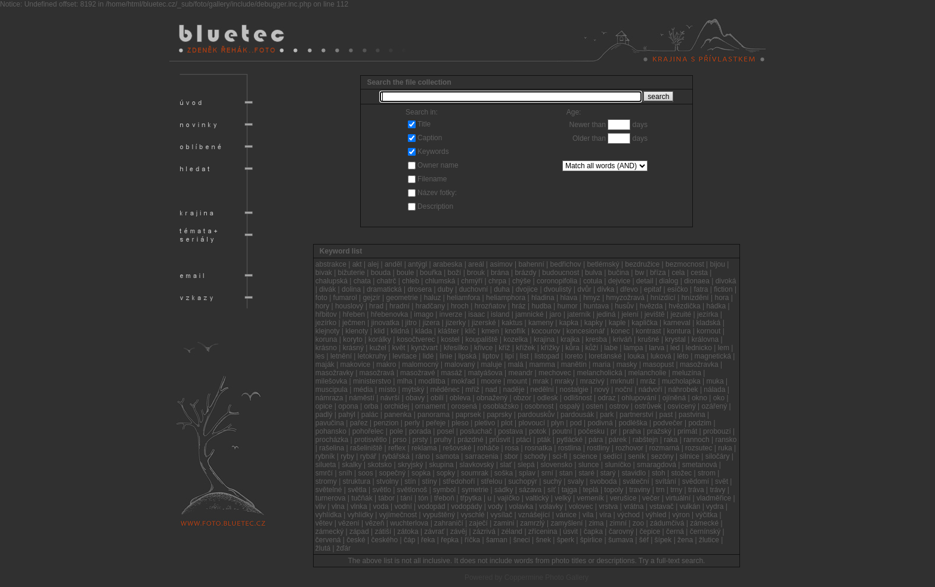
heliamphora (505, 298)
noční (624, 389)
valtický (537, 498)
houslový (349, 306)
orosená (464, 406)
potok (537, 431)
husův (624, 306)
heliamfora (463, 298)
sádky (503, 490)
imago (424, 314)
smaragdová (656, 465)
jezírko (325, 323)
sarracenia (482, 456)
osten (594, 406)
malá (516, 364)
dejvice (619, 281)
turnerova (330, 498)
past (666, 414)
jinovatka (385, 323)
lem (723, 348)
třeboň (444, 498)
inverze (451, 314)
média (363, 389)
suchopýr (522, 481)
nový (601, 389)
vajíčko (508, 498)
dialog (668, 281)
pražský (659, 431)
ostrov (619, 406)
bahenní (531, 264)
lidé (428, 356)
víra (605, 515)
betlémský (603, 264)
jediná (605, 314)
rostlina (569, 448)
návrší (390, 398)
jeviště (655, 314)
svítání (665, 481)
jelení (630, 314)
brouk (476, 272)
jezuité (681, 314)
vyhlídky (360, 515)
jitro (411, 323)
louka (636, 356)
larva (656, 348)
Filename (432, 179)
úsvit (570, 531)
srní (547, 473)
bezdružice (642, 264)
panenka (397, 414)
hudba (541, 306)
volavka (521, 506)
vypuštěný (439, 515)
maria (602, 364)
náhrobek (683, 389)
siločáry (717, 456)
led (675, 348)
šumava (620, 540)
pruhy (442, 439)
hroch (460, 306)
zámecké (704, 523)
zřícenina (543, 531)
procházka (331, 439)
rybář (368, 456)
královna (705, 339)
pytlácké (569, 439)
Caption (429, 138)
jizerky (455, 323)
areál (476, 264)
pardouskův (536, 414)
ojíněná (674, 398)
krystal (675, 339)
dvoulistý (558, 289)
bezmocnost (684, 264)
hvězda (651, 306)
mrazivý (592, 381)
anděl (393, 264)
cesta (699, 272)
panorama (433, 414)
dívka (605, 289)
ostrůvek (647, 406)
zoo (638, 523)
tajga (569, 490)
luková (661, 356)
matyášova (485, 373)
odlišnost (578, 398)
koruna (326, 339)
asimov (501, 264)
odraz (606, 398)
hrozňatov (490, 306)
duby (445, 289)
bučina (618, 272)
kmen (490, 331)
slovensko (556, 465)
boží (455, 272)
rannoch (696, 439)
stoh (658, 473)
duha (502, 289)
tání (407, 498)
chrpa (497, 281)
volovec (581, 506)
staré (586, 473)
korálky (380, 339)
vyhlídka (328, 515)
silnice (689, 456)
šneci (521, 540)
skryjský (410, 465)
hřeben (354, 314)
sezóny (662, 456)
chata (362, 281)
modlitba (432, 381)
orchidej (396, 406)
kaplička (644, 323)
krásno (326, 348)
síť (551, 490)
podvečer (667, 423)
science (585, 456)
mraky (564, 381)
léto (682, 356)
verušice (623, 498)
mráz (648, 381)
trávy (717, 490)
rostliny (598, 448)
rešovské (457, 448)
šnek (543, 540)
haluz (432, 298)
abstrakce (330, 264)
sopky (445, 473)
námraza (329, 398)
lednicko (699, 348)
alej (373, 264)
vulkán (690, 506)
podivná (600, 423)
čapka (593, 531)
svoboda (603, 481)
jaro (555, 314)
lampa (633, 348)
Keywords (433, 151)
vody (495, 506)
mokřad (463, 381)
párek (618, 439)
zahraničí (448, 523)
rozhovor (629, 448)
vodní (402, 506)
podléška (632, 423)
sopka (421, 473)
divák (327, 289)
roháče (488, 448)
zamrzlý (532, 523)
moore (491, 381)
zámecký (329, 531)
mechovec (554, 373)
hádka (716, 306)
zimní (618, 523)
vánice (566, 515)
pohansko (330, 431)
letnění (341, 356)
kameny (540, 323)
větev (324, 523)
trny (676, 490)
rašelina (331, 448)
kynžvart (424, 348)
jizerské (484, 323)
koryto (353, 339)
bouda (381, 272)
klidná (400, 331)
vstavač (661, 506)
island (500, 314)
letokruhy (372, 356)
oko (719, 398)
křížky (550, 348)
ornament (430, 406)
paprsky (499, 414)
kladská (708, 323)
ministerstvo (372, 381)
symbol (444, 490)
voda (381, 506)
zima (596, 523)
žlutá (322, 548)
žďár (343, 548)
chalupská (331, 281)
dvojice (527, 289)
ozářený (714, 406)
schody (535, 456)
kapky (593, 323)
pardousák (577, 414)
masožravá (377, 373)
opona (348, 406)
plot (506, 423)
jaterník (578, 314)
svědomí (695, 481)
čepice (649, 531)
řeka (428, 540)
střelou (491, 481)
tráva (696, 490)
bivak (323, 272)
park (607, 414)
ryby (347, 456)
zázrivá (484, 531)
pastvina (692, 414)
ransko (726, 439)
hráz (518, 306)
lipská (467, 356)
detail (645, 281)
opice (324, 406)
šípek (663, 540)
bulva (593, 272)
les (319, 356)
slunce (588, 465)
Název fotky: (437, 193)
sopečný (392, 473)
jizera (431, 323)
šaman (496, 540)
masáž (451, 373)
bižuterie (351, 272)
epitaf (652, 289)
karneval (676, 323)
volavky (551, 506)
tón (423, 498)
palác (370, 414)
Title (424, 124)
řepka (450, 540)
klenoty (356, 331)
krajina (544, 339)
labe (611, 348)
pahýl (346, 414)
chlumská (440, 281)
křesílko (456, 348)
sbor (511, 456)
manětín (574, 364)
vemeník (590, 498)
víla (588, 515)
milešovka (331, 381)
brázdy (525, 272)
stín (410, 481)
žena (685, 540)
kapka (568, 323)
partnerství (637, 414)
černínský (705, 531)
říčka (472, 540)
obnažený (491, 398)
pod (576, 423)
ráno (423, 456)
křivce (483, 348)
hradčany (430, 306)
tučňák (361, 498)
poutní (562, 431)
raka (670, 439)
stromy (326, 481)
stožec (681, 473)
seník (636, 456)
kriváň (622, 339)
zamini (504, 523)
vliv (320, 506)
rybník (325, 456)
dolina (351, 289)
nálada (714, 389)
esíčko (677, 289)
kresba (596, 339)
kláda (423, 331)
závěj (458, 531)
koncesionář (585, 331)
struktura (357, 481)
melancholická (600, 373)
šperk (565, 540)
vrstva (608, 506)
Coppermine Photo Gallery (546, 577)
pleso (460, 423)
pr (614, 431)
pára (596, 439)
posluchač (476, 431)
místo (387, 389)
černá (675, 531)
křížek (525, 348)
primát (687, 431)
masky (627, 364)
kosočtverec (416, 339)
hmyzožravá (625, 298)
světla (357, 490)
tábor (386, 498)
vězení (348, 523)
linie (445, 356)
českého (384, 540)
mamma (542, 364)
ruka (725, 448)
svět (721, 481)
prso (399, 439)
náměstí (361, 398)
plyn (557, 423)
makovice (355, 364)
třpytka (471, 498)
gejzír (371, 298)
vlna (338, 506)
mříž (472, 389)
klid (379, 331)
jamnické (529, 314)
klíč (470, 331)
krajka (570, 339)
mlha (405, 381)
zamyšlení (566, 523)
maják (325, 364)
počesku (591, 431)
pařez (359, 423)
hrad (376, 306)
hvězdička (684, 306)
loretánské (605, 356)
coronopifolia (557, 281)
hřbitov (326, 314)
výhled (656, 515)
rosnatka (538, 448)
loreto (574, 356)
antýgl (417, 264)
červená (328, 540)
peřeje (435, 423)
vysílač (502, 515)
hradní (399, 306)
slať (506, 465)
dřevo (629, 289)
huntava (596, 306)
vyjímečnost (398, 515)
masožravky (334, 373)
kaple (617, 323)
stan (566, 473)
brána (500, 272)
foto (321, 298)
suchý (552, 481)
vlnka (359, 506)
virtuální (678, 498)
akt (357, 264)
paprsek (468, 414)
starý (608, 473)
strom (707, 473)
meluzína (686, 373)
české (355, 540)
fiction (723, 289)
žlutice (709, 540)
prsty (420, 439)
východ (628, 515)
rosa (512, 448)
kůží (591, 348)
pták (544, 439)
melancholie (647, 373)
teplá (591, 490)
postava (510, 431)
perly (412, 423)
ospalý (569, 406)
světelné (328, 490)
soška (503, 473)
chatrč (387, 281)
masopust (658, 364)
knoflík (515, 331)
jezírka (707, 314)
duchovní (473, 289)
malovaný (459, 364)
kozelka (515, 339)
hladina (543, 298)
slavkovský (477, 465)
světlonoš (412, 490)
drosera (419, 289)
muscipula (331, 389)
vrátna (633, 506)
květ (398, 348)
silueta (325, 465)
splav (527, 473)
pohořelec (368, 431)
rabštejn (645, 439)
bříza (658, 272)
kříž (504, 348)
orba (371, 406)
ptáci (523, 439)
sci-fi (559, 456)
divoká (726, 281)
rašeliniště (366, 448)
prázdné (470, 439)
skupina (441, 465)
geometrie (402, 298)
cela (678, 272)
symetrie (475, 490)
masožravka (699, 364)
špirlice (591, 540)
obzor (522, 398)
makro (386, 364)
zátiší (382, 531)
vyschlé (473, 515)
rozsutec (698, 448)
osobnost (539, 406)
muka (714, 381)
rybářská (396, 456)
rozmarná (664, 448)
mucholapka (681, 381)
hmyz (591, 298)
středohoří (459, 481)
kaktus (512, 323)
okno (699, 398)
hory (322, 306)
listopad (546, 356)
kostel (450, 339)
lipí (509, 356)
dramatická (384, 289)
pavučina (329, 423)
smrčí (324, 473)
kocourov (546, 331)
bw (639, 272)
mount (517, 381)
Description (435, 206)
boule (405, 272)
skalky (351, 465)
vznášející (534, 515)
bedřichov (565, 264)
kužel (378, 348)
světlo (381, 490)
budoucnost (560, 272)
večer (651, 498)
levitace (404, 356)
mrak (541, 381)
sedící (612, 456)
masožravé (417, 373)
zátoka (407, 531)
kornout (708, 331)
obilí (437, 398)
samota (447, 456)
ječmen (354, 323)
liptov (490, 356)
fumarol (345, 298)
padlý (324, 414)
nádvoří (650, 389)
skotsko (379, 465)
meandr (521, 373)
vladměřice (713, 498)
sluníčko (618, 465)
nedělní (541, 389)
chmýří (471, 281)
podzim (699, 423)
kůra (572, 348)
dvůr (584, 289)
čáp (409, 540)
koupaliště (482, 339)
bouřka (431, 272)
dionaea (697, 281)
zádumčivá (667, 523)
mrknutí (622, 381)
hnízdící (663, 298)
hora (722, 298)
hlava (568, 298)
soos (365, 473)
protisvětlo (370, 439)
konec (620, 331)
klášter (448, 331)
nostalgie (574, 389)
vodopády (466, 506)
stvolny (387, 481)
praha (632, 431)
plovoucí (531, 423)
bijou (717, 264)
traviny (639, 490)
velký (563, 498)
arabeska (447, 264)
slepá (526, 465)
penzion (385, 423)
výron (680, 515)
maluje (491, 364)
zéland (511, 531)
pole (396, 431)
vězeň (374, 523)
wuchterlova (409, 523)
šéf (644, 540)
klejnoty (327, 331)
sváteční (636, 481)
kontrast (648, 331)
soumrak (474, 473)
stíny (429, 481)
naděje (514, 389)
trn (660, 490)
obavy (415, 398)
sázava (530, 490)
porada (420, 431)
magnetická (713, 356)
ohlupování (639, 398)
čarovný (621, 531)
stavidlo (633, 473)
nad (491, 389)
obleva (460, 398)
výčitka (706, 515)
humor (568, 306)
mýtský (413, 389)
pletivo (485, 423)
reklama (424, 448)
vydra (714, 506)
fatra (700, 289)
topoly (613, 490)
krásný (353, 348)
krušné (649, 339)
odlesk (547, 398)
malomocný (420, 364)
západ (359, 531)
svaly (576, 481)
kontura (679, 331)
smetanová (699, 465)
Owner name (438, 165)
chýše (521, 281)
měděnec (444, 389)
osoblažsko (501, 406)
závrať (434, 531)
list (524, 356)
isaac (476, 314)
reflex (396, 448)
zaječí (478, 523)
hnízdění (695, 298)
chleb (410, 281)
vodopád (431, 506)
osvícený (681, 406)
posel (445, 431)
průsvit (499, 439)
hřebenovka (389, 314)
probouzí (717, 431)
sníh (345, 473)
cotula (592, 281)
